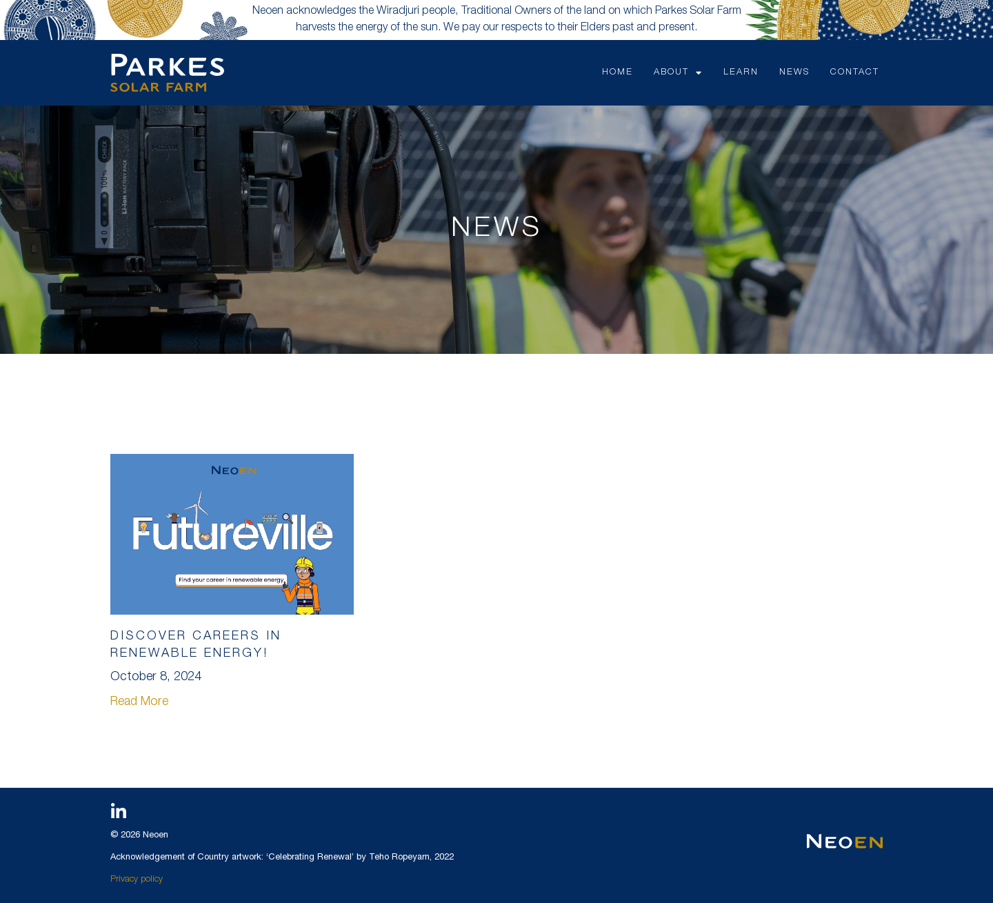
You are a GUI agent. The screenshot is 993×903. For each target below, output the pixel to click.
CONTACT (854, 72)
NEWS (794, 72)
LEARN (741, 72)
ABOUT (678, 72)
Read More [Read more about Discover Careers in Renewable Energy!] (139, 702)
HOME (617, 72)
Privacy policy (136, 879)
